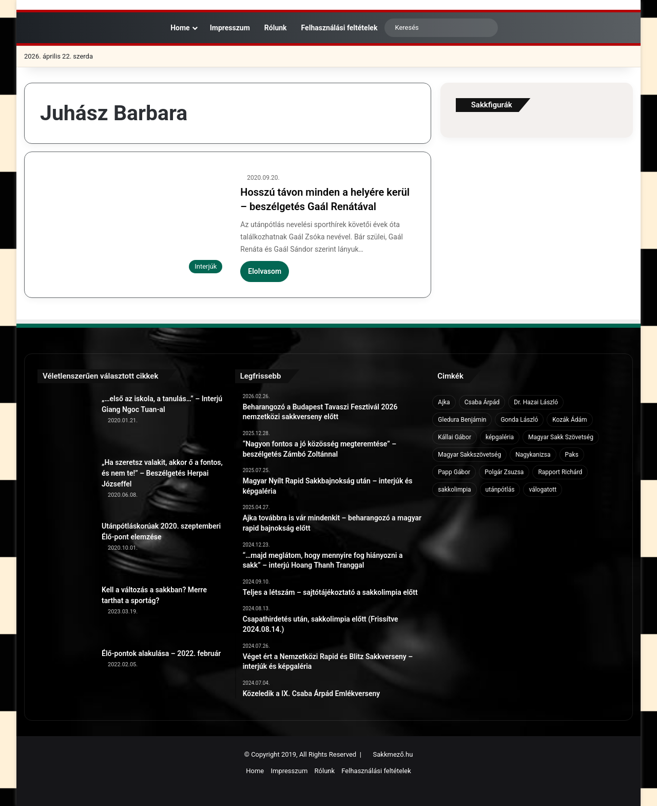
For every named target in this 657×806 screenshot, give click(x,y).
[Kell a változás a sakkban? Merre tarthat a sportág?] (65, 613)
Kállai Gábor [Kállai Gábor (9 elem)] (454, 437)
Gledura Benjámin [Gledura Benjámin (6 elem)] (462, 419)
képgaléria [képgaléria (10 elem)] (500, 437)
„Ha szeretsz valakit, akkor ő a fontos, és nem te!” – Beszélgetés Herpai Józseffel (162, 473)
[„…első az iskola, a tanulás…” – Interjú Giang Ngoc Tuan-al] (65, 421)
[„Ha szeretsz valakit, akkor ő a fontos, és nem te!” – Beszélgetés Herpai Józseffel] (65, 485)
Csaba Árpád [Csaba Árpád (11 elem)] (482, 402)
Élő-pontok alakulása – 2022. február (161, 653)
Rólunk (275, 28)
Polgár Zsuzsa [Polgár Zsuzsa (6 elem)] (504, 472)
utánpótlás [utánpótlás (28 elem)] (500, 489)
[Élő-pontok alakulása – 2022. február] (65, 676)
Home (178, 28)
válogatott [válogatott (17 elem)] (542, 489)
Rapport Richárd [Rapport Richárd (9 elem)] (560, 472)
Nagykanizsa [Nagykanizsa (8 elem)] (532, 454)
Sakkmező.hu (393, 754)
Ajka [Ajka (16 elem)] (444, 402)
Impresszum (230, 28)
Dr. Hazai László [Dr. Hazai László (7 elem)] (536, 402)
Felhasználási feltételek (339, 28)
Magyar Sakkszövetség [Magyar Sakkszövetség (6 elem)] (469, 454)
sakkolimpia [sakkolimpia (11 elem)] (454, 489)
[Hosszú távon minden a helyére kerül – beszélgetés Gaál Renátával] (133, 225)
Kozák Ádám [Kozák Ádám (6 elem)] (569, 419)
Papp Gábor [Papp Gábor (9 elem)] (454, 472)
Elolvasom (264, 271)
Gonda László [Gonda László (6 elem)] (519, 419)
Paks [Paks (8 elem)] (571, 454)
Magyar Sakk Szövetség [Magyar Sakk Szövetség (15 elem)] (560, 437)
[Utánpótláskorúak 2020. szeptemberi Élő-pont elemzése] (65, 549)
